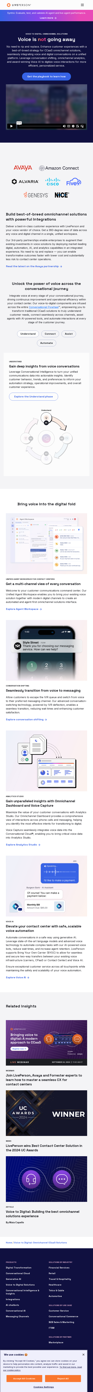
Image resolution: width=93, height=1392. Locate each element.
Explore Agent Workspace (22, 609)
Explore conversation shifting (24, 719)
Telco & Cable (56, 1290)
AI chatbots (12, 1305)
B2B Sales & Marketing (61, 1322)
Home (9, 1242)
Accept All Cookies (24, 1385)
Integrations (13, 1299)
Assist (69, 333)
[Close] (83, 1361)
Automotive (55, 1296)
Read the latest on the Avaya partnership (32, 266)
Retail (52, 1273)
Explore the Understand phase (33, 396)
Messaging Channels (17, 1316)
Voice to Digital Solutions (20, 1284)
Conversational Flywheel (44, 307)
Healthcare (55, 1284)
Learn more (46, 18)
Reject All (63, 1385)
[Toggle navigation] (82, 4)
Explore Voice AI (16, 977)
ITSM (51, 1327)
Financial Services (59, 1267)
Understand (28, 333)
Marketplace (56, 1342)
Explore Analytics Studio (21, 844)
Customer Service (59, 1310)
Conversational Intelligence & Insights (22, 1292)
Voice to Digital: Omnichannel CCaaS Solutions (40, 1242)
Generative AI (13, 1279)
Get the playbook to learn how (46, 76)
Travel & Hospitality (60, 1279)
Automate (46, 343)
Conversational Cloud (18, 1273)
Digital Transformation (18, 1267)
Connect (50, 333)
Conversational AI (16, 1310)
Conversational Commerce (63, 1316)
